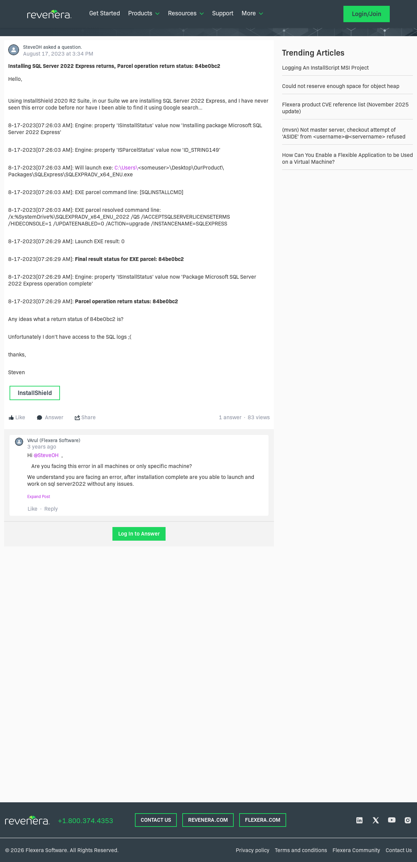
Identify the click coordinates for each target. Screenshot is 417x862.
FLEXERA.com (262, 820)
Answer (50, 417)
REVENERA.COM (208, 820)
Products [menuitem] (144, 13)
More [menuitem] (252, 13)
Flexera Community (356, 850)
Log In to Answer (139, 533)
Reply (51, 509)
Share (85, 417)
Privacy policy (252, 850)
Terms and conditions (301, 850)
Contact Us (399, 850)
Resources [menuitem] (186, 13)
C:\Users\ (126, 167)
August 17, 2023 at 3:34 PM (58, 53)
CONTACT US (156, 820)
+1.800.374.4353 (85, 821)
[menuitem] (104, 14)
